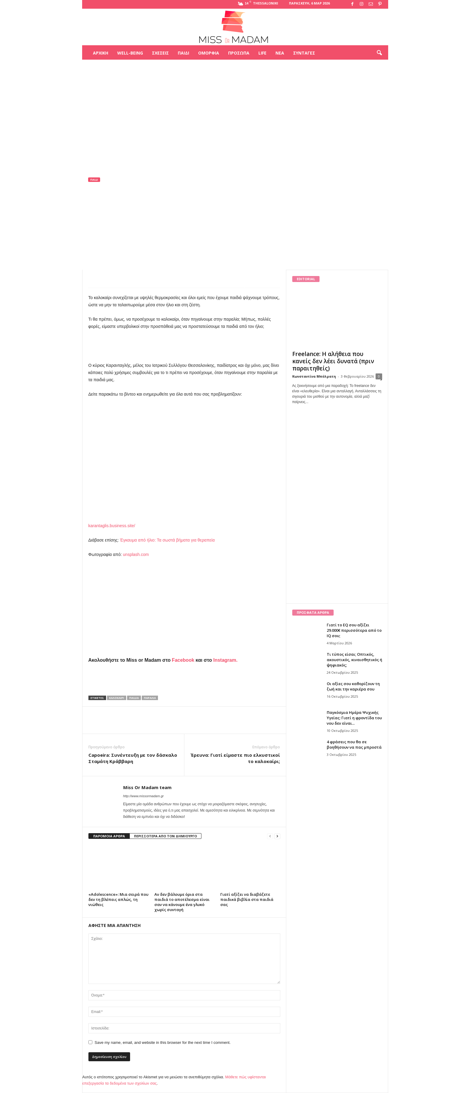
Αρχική (100, 53)
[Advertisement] (235, 79)
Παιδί (183, 53)
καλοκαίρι (116, 698)
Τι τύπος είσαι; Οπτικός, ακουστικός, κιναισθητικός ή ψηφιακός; (354, 660)
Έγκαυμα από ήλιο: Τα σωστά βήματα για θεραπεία (167, 540)
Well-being (130, 53)
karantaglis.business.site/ (111, 525)
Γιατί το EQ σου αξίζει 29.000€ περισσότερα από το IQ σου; (354, 630)
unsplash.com (136, 554)
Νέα (279, 53)
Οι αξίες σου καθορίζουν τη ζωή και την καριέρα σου (353, 686)
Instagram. (225, 660)
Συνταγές (304, 53)
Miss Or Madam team (114, 219)
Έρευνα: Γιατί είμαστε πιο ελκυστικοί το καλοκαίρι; (235, 758)
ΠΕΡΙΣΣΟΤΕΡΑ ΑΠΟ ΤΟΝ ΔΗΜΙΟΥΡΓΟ (165, 836)
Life (262, 53)
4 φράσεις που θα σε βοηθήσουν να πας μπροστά (354, 744)
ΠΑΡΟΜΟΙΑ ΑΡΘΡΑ (109, 836)
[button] (379, 53)
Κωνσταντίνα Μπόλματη (314, 376)
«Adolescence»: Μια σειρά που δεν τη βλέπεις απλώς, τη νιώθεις (118, 899)
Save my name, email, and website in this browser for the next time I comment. (163, 1042)
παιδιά (134, 698)
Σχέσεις (160, 53)
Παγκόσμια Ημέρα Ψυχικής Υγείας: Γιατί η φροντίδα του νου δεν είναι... (354, 718)
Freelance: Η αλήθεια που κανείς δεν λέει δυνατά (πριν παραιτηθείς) (333, 361)
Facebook (183, 660)
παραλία (150, 698)
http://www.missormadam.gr (143, 796)
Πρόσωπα (238, 53)
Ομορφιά (208, 53)
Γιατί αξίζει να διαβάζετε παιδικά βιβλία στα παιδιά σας (246, 899)
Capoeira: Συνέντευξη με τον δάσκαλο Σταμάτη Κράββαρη (132, 758)
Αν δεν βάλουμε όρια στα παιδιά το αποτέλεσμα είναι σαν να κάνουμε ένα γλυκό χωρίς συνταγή (182, 902)
